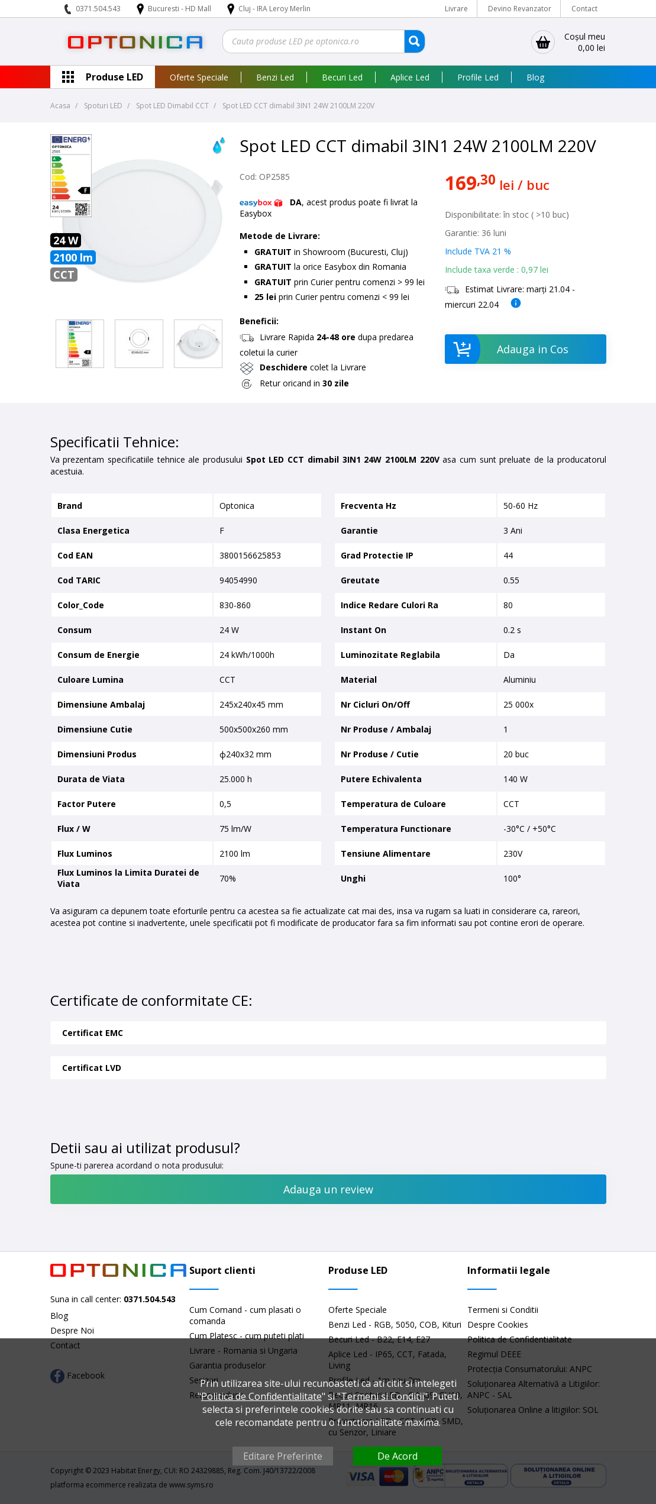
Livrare (456, 9)
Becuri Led (342, 77)
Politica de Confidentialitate (261, 1396)
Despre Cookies (497, 1324)
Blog (535, 77)
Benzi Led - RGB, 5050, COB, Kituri (394, 1324)
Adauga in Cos (506, 349)
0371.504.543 (98, 9)
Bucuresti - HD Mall (180, 9)
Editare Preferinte (282, 1456)
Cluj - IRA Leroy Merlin (274, 9)
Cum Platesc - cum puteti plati (246, 1335)
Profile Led (478, 77)
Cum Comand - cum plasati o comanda (245, 1315)
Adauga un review (328, 1189)
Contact (584, 9)
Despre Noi (72, 1330)
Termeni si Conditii (502, 1309)
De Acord (397, 1456)
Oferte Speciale (199, 77)
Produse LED (114, 76)
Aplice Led (409, 77)
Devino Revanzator (519, 9)
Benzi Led (275, 77)
